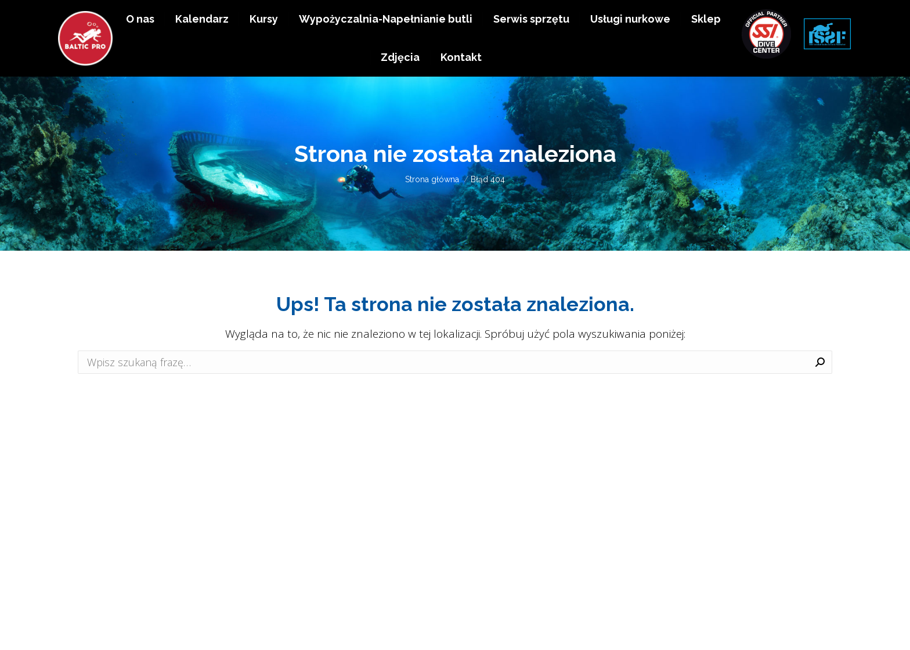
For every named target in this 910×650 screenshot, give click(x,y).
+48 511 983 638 (757, 16)
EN (836, 16)
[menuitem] (140, 47)
